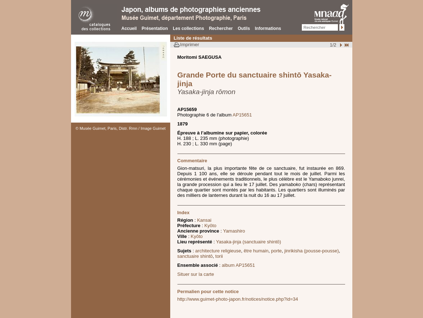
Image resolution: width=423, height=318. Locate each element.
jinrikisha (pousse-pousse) (312, 250)
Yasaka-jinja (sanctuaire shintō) (248, 241)
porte (276, 250)
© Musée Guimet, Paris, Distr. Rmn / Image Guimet (121, 128)
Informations (268, 28)
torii (219, 256)
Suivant (340, 45)
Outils (244, 28)
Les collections (188, 28)
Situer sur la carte (195, 274)
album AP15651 (238, 265)
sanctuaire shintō (195, 256)
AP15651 (242, 115)
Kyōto (210, 225)
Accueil (129, 28)
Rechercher (221, 28)
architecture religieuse (218, 250)
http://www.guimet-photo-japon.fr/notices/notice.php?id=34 (237, 299)
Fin (346, 45)
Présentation (155, 28)
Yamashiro (234, 231)
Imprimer (189, 44)
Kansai (204, 220)
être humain (256, 250)
